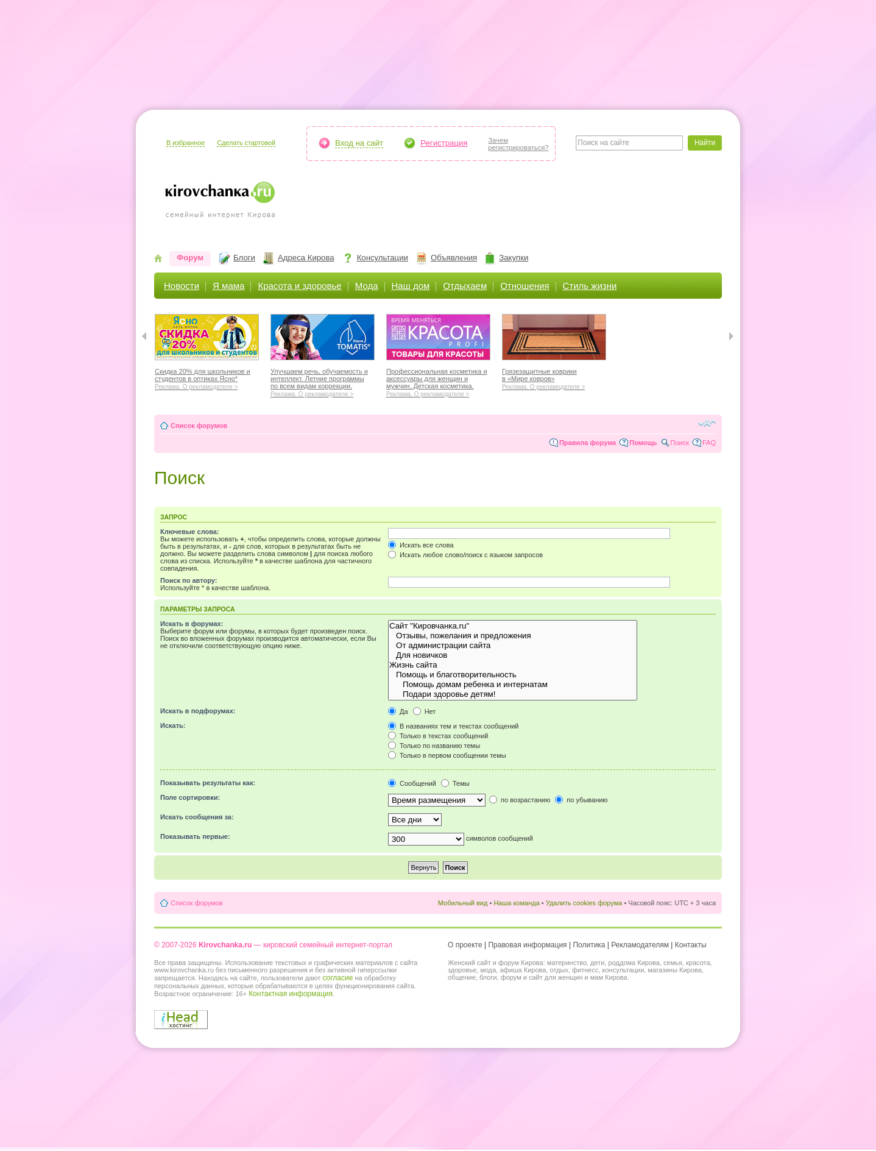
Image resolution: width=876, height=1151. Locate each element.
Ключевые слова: (189, 531)
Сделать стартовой (246, 142)
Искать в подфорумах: (198, 710)
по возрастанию (519, 800)
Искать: (172, 725)
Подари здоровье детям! (512, 694)
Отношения (524, 285)
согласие (337, 978)
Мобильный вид (463, 903)
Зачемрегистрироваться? (518, 144)
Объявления (454, 257)
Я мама (228, 285)
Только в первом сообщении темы (447, 755)
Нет (424, 711)
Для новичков (512, 655)
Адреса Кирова (306, 257)
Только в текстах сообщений (438, 735)
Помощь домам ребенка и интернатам (512, 685)
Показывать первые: (195, 836)
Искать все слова (421, 545)
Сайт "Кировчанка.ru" (512, 626)
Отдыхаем (465, 285)
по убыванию (581, 800)
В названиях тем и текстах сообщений (453, 726)
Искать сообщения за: (197, 817)
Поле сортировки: (190, 797)
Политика (589, 945)
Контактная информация (291, 993)
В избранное (185, 142)
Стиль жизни (590, 285)
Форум (190, 257)
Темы (455, 783)
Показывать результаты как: (207, 782)
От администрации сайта (512, 645)
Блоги (244, 257)
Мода (366, 285)
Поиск (680, 442)
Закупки (513, 257)
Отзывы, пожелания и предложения (512, 636)
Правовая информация (527, 945)
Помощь (643, 442)
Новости (181, 285)
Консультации (382, 257)
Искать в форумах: (191, 623)
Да (398, 711)
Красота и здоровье (299, 285)
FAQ (709, 442)
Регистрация (443, 143)
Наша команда (516, 903)
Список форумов (199, 425)
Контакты (691, 945)
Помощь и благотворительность (512, 675)
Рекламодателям (640, 945)
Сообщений (412, 783)
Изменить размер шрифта (707, 423)
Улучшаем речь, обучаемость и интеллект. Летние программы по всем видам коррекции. (322, 381)
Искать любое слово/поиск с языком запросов (465, 554)
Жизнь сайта (512, 665)
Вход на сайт (359, 143)
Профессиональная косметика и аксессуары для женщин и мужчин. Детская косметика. (438, 381)
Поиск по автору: (188, 580)
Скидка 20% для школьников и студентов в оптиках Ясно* (207, 377)
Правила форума (587, 442)
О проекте (465, 945)
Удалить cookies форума (584, 903)
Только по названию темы (434, 745)
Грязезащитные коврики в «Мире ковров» (554, 377)
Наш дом (411, 285)
